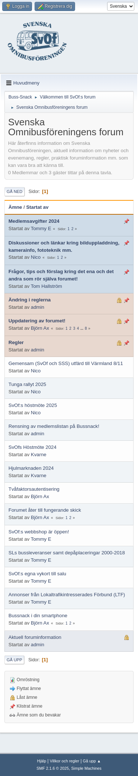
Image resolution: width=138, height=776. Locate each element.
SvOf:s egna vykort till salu (37, 573)
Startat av (37, 207)
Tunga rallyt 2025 (27, 384)
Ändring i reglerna (29, 300)
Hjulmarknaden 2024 (31, 468)
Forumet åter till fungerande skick (44, 510)
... (82, 328)
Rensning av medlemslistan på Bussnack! (53, 426)
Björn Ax (40, 328)
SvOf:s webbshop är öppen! (38, 531)
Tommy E (41, 228)
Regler (16, 342)
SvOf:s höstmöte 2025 (32, 405)
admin (37, 307)
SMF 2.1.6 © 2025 (52, 768)
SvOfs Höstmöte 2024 (32, 447)
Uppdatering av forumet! (37, 320)
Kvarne (38, 454)
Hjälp (41, 761)
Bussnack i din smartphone (37, 615)
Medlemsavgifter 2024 (34, 221)
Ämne (15, 207)
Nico (36, 257)
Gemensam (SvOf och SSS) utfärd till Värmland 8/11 (65, 363)
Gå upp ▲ (92, 761)
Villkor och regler (64, 761)
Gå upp (14, 660)
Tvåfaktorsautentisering (34, 489)
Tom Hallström (46, 286)
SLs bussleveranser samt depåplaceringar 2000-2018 (66, 552)
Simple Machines (86, 768)
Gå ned (14, 191)
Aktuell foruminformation (34, 637)
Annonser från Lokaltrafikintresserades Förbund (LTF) (66, 594)
